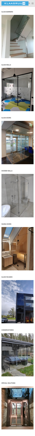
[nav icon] (33, 3)
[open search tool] (29, 3)
